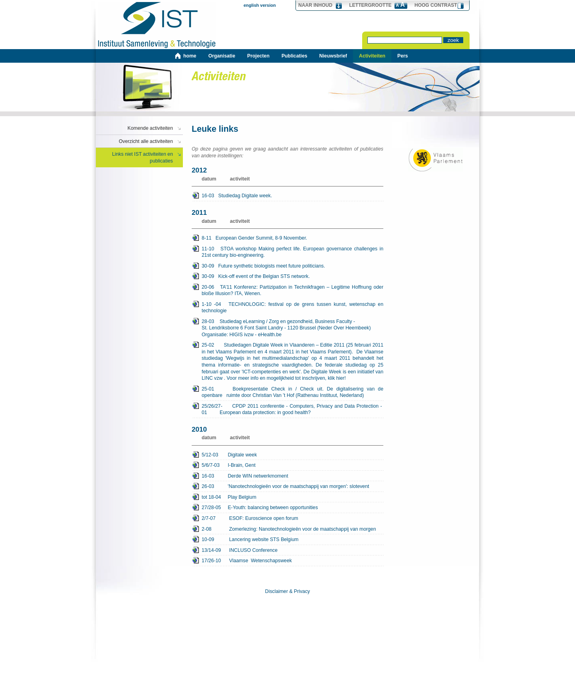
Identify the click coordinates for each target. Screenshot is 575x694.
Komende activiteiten (150, 128)
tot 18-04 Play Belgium (229, 497)
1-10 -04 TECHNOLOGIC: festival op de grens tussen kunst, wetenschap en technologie (292, 307)
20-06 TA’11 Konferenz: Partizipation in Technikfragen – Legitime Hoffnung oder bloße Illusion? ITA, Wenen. (292, 290)
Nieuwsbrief (333, 56)
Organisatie (221, 56)
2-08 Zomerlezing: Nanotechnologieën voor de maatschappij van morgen (289, 529)
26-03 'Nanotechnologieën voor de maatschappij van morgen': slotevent (285, 486)
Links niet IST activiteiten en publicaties (142, 157)
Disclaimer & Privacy (287, 591)
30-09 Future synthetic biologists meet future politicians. (263, 266)
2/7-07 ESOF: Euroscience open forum (250, 518)
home (189, 56)
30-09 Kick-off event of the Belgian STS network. (256, 276)
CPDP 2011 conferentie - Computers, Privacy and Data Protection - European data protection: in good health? (292, 409)
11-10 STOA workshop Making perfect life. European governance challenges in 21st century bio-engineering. (292, 252)
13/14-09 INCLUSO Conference (240, 550)
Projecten (258, 56)
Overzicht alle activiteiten (146, 141)
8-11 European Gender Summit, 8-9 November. (254, 238)
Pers (402, 56)
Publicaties (294, 56)
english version (260, 5)
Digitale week (229, 455)
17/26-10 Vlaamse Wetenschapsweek (247, 560)
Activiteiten (372, 56)
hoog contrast (435, 5)
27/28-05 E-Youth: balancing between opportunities (260, 507)
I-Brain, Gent (229, 465)
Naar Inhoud (315, 5)
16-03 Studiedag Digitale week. (237, 195)
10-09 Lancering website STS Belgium (250, 539)
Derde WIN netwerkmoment (245, 476)
